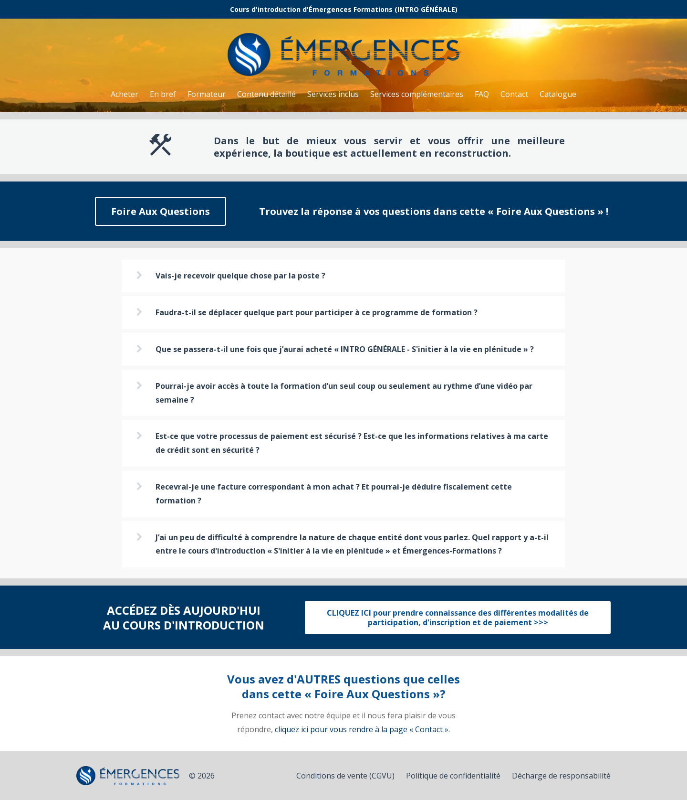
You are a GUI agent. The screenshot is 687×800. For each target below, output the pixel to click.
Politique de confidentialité (453, 775)
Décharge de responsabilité (561, 775)
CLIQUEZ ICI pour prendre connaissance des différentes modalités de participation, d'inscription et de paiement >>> (458, 618)
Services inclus (333, 94)
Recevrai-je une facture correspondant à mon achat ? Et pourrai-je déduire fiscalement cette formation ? (334, 493)
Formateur (206, 94)
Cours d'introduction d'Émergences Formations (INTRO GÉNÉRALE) (344, 9)
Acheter (124, 94)
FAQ (482, 94)
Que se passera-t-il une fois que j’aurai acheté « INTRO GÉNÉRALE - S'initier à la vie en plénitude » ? (345, 349)
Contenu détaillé (266, 94)
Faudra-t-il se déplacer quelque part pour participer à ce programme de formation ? (317, 312)
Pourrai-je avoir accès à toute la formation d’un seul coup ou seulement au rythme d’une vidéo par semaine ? (344, 393)
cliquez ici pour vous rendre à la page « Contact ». (362, 729)
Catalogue (558, 94)
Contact (514, 94)
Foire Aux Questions (160, 211)
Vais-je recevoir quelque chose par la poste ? (240, 275)
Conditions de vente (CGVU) (345, 775)
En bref (163, 94)
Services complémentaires (416, 94)
